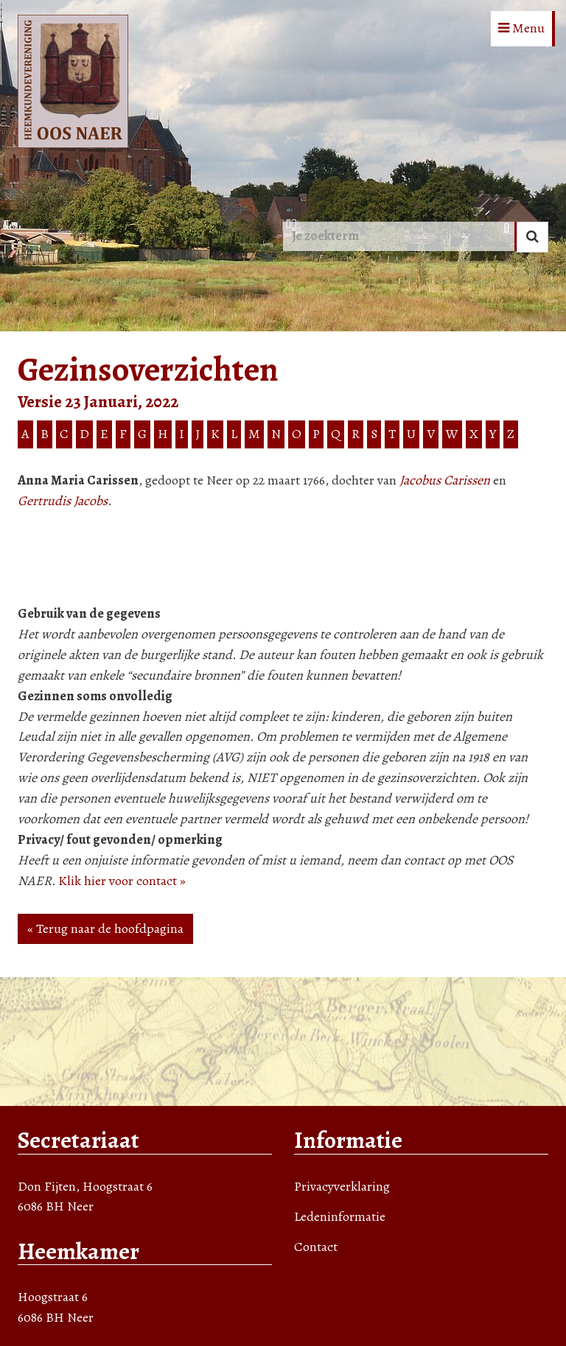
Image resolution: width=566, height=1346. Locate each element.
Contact (316, 1246)
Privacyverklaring (342, 1186)
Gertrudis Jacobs (63, 501)
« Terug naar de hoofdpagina (105, 928)
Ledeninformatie (339, 1216)
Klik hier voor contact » (122, 880)
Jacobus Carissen (444, 480)
